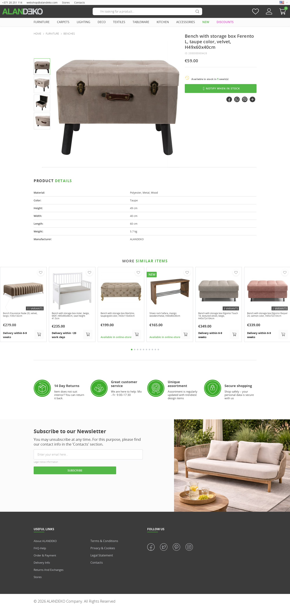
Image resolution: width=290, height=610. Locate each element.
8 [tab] (152, 351)
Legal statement (101, 557)
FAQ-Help (40, 549)
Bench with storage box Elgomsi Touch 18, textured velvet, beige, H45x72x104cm (218, 316)
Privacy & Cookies (102, 549)
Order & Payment (46, 557)
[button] (283, 11)
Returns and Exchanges (50, 571)
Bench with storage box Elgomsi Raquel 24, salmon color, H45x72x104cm (266, 316)
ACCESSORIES (185, 22)
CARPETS (63, 22)
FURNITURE (42, 22)
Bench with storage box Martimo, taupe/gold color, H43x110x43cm (117, 316)
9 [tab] (155, 351)
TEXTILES (119, 22)
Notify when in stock (220, 88)
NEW (205, 22)
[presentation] (174, 103)
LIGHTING (83, 22)
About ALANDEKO (46, 542)
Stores (66, 2)
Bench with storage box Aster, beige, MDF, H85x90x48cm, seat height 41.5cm (71, 316)
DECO (102, 22)
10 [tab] (158, 351)
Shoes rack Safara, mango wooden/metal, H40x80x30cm (167, 315)
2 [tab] (134, 351)
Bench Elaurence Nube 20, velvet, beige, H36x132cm (19, 315)
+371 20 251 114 (12, 2)
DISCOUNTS (225, 22)
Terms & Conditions (104, 542)
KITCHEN (163, 22)
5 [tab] (143, 351)
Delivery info (42, 564)
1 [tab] (131, 351)
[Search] (147, 11)
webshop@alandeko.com (42, 2)
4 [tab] (140, 351)
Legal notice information (46, 463)
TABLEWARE (141, 22)
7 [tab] (149, 351)
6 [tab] (146, 351)
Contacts (79, 2)
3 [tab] (137, 351)
